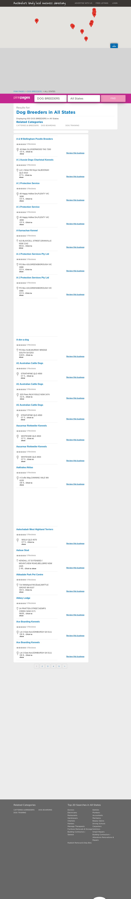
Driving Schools (98, 823)
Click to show (30, 568)
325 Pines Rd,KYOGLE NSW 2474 (35, 394)
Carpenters (97, 826)
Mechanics (96, 818)
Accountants (97, 815)
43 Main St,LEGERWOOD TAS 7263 (35, 149)
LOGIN (114, 3)
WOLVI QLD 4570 (29, 540)
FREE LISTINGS (102, 3)
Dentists (95, 810)
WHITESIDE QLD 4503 (31, 436)
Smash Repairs (98, 832)
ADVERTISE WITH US (83, 3)
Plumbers (96, 812)
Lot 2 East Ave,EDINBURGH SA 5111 (36, 632)
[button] (86, 39)
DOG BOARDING (48, 125)
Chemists (71, 821)
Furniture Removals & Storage (80, 829)
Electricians (72, 812)
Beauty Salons (98, 821)
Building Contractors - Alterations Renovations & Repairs (103, 837)
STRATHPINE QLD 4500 (31, 373)
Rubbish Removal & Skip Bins (80, 843)
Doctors (71, 810)
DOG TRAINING (72, 125)
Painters (71, 823)
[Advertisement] (65, 69)
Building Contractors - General (77, 833)
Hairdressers (73, 818)
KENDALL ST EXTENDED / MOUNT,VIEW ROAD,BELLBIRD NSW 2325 (35, 563)
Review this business (75, 153)
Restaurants (72, 815)
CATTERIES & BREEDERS (27, 125)
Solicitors (96, 829)
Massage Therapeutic (76, 826)
